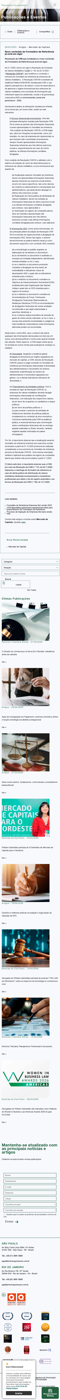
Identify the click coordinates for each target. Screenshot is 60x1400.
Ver (4, 662)
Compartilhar (46, 32)
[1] (37, 208)
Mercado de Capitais (39, 47)
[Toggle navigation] (55, 4)
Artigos (23, 47)
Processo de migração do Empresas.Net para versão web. (29, 513)
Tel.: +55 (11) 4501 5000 (12, 1256)
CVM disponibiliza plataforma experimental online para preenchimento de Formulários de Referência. (29, 509)
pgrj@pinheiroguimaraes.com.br (15, 1285)
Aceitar (18, 1393)
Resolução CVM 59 (14, 74)
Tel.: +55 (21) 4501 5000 (12, 1280)
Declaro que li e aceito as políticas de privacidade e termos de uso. (30, 1216)
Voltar (9, 32)
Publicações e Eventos (23, 32)
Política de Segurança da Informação (40, 1378)
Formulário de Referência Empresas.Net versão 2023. (29, 506)
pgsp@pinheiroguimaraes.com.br (15, 1261)
